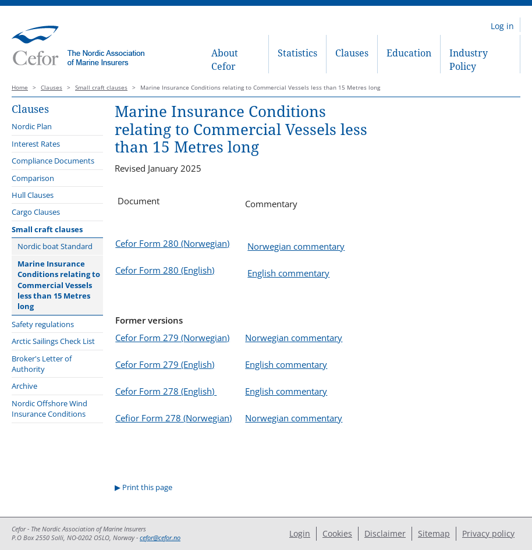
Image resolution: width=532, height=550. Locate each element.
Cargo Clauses (36, 212)
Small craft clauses (101, 87)
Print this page (147, 487)
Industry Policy (468, 60)
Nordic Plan (32, 126)
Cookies (337, 533)
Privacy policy (488, 533)
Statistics (297, 53)
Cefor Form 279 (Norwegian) (172, 337)
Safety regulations (43, 324)
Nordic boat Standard (55, 246)
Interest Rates (36, 144)
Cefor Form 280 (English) (164, 270)
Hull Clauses (33, 195)
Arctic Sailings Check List (53, 341)
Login (299, 533)
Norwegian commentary (296, 246)
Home (20, 87)
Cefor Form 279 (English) (164, 364)
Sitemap (434, 533)
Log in (502, 25)
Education (408, 53)
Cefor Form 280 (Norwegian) (172, 243)
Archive (24, 386)
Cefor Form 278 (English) (166, 391)
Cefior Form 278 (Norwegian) (173, 418)
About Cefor (224, 60)
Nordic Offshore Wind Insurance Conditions (49, 408)
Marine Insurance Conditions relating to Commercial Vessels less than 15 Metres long (58, 285)
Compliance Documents (53, 160)
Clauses (351, 53)
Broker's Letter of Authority (42, 363)
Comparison (33, 178)
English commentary (288, 273)
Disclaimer (385, 533)
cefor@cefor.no (160, 538)
